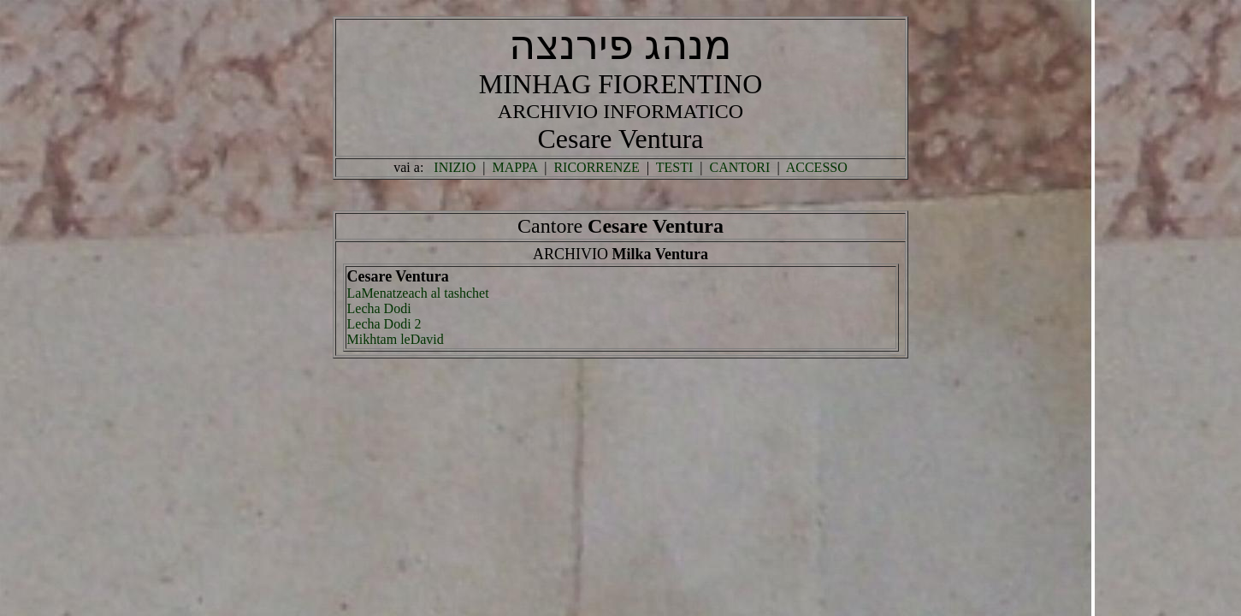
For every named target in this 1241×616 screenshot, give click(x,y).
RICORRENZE (596, 167)
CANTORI (740, 167)
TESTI (675, 167)
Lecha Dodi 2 (384, 324)
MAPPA (514, 167)
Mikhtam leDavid (395, 339)
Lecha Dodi (379, 308)
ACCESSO (817, 167)
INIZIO (455, 167)
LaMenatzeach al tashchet (418, 293)
